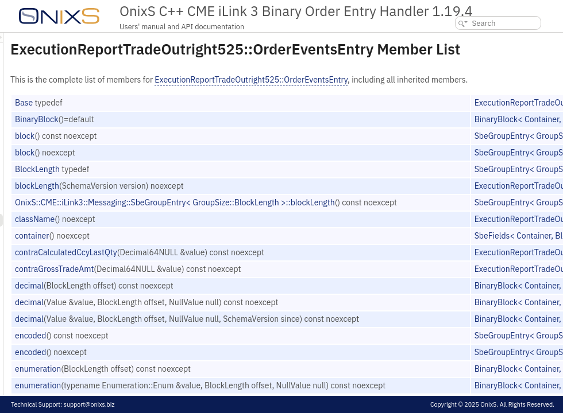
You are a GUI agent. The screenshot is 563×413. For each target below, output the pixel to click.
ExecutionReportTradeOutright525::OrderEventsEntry (394, 96)
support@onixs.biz (89, 404)
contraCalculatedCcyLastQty (210, 280)
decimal (173, 314)
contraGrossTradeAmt (198, 297)
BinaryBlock (180, 147)
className (178, 247)
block (168, 164)
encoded (174, 364)
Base (167, 131)
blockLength (181, 214)
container (175, 264)
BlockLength (181, 197)
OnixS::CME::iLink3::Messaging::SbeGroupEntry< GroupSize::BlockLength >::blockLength (319, 230)
